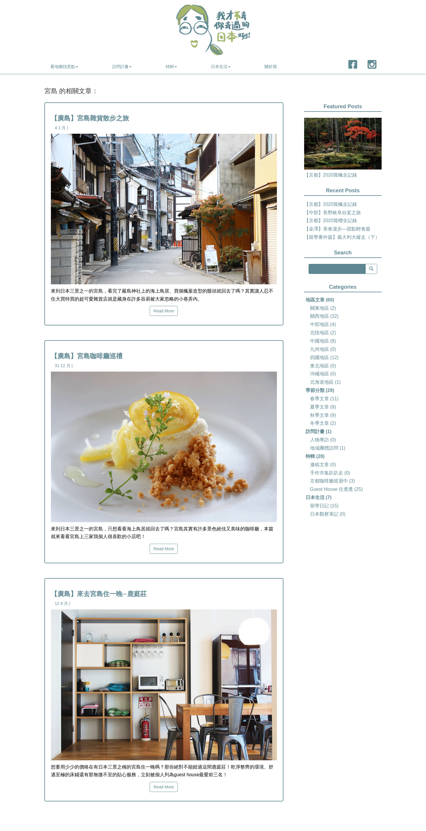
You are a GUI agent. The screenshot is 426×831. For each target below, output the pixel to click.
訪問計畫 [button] (122, 66)
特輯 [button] (171, 66)
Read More (164, 311)
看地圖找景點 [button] (64, 66)
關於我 (270, 66)
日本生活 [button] (220, 66)
